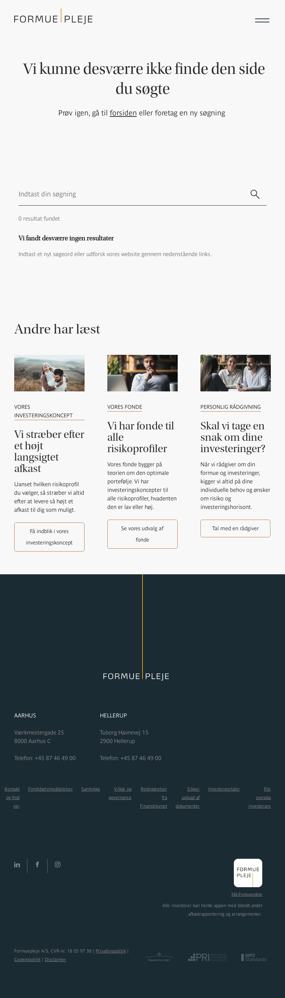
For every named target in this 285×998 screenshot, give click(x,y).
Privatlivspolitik (111, 951)
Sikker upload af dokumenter (188, 797)
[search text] (131, 194)
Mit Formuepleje (246, 894)
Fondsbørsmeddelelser (50, 789)
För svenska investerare (259, 797)
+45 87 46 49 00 (55, 758)
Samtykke (90, 789)
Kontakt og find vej (12, 797)
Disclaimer (55, 959)
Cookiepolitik (27, 959)
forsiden (123, 113)
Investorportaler (224, 789)
